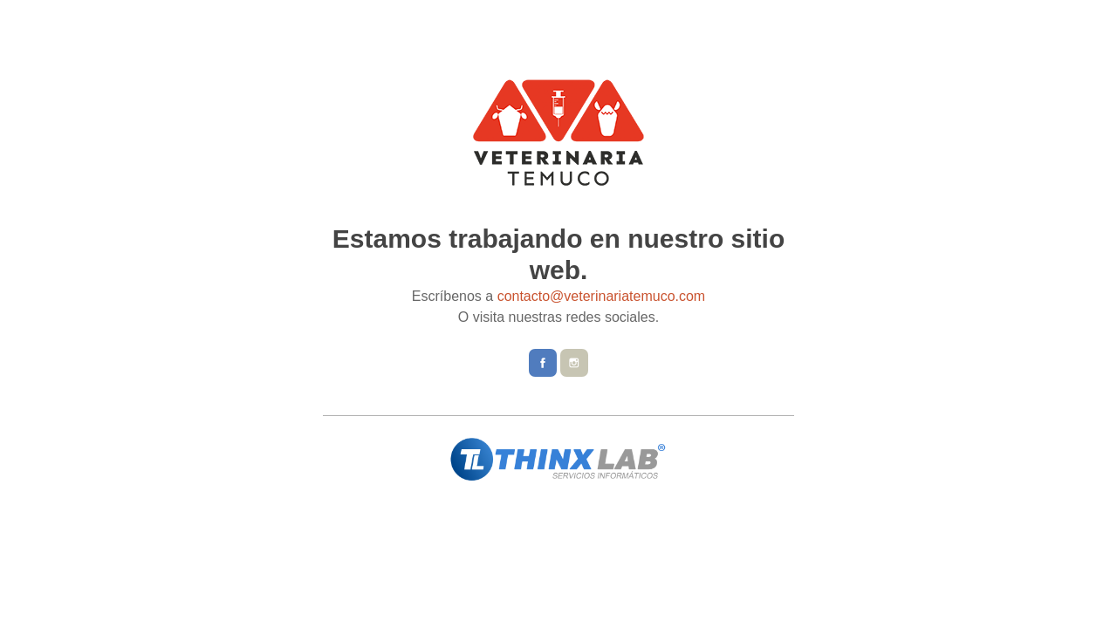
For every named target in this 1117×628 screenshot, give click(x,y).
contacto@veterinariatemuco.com (601, 296)
